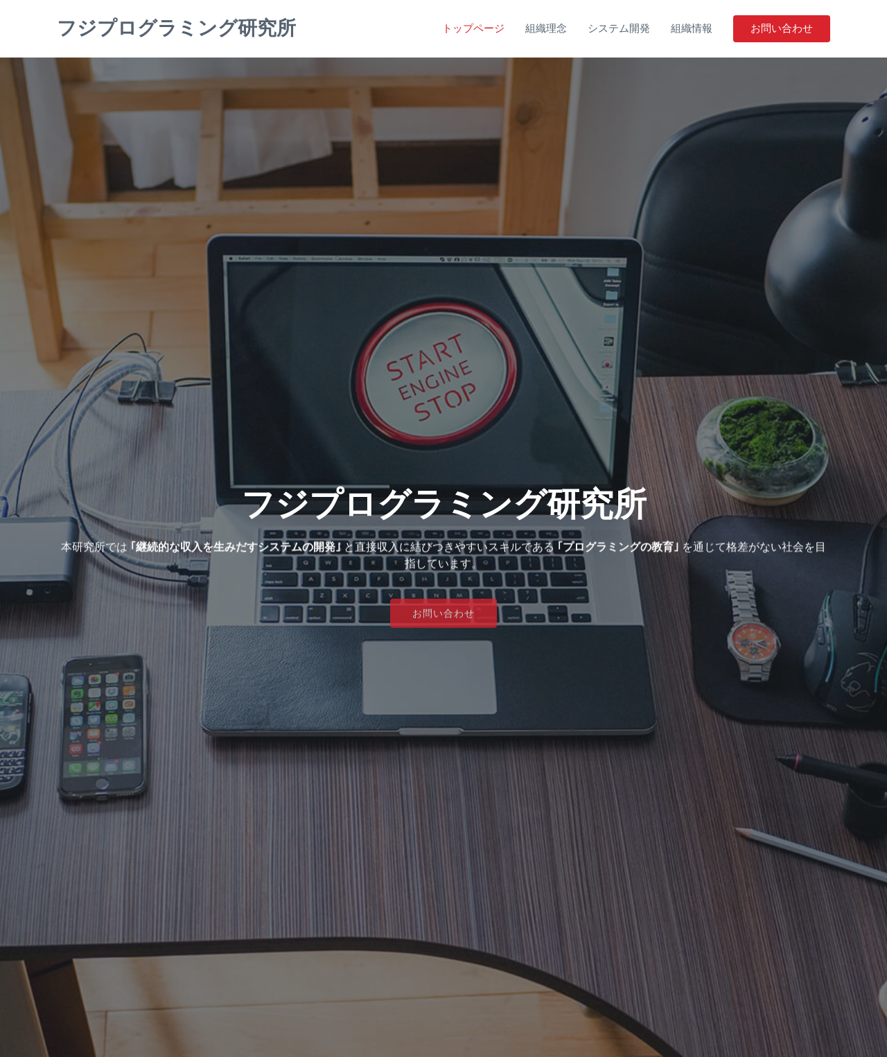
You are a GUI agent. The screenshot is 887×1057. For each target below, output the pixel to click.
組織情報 (691, 28)
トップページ (473, 28)
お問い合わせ (781, 28)
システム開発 (619, 28)
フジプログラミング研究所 (176, 28)
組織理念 (546, 28)
